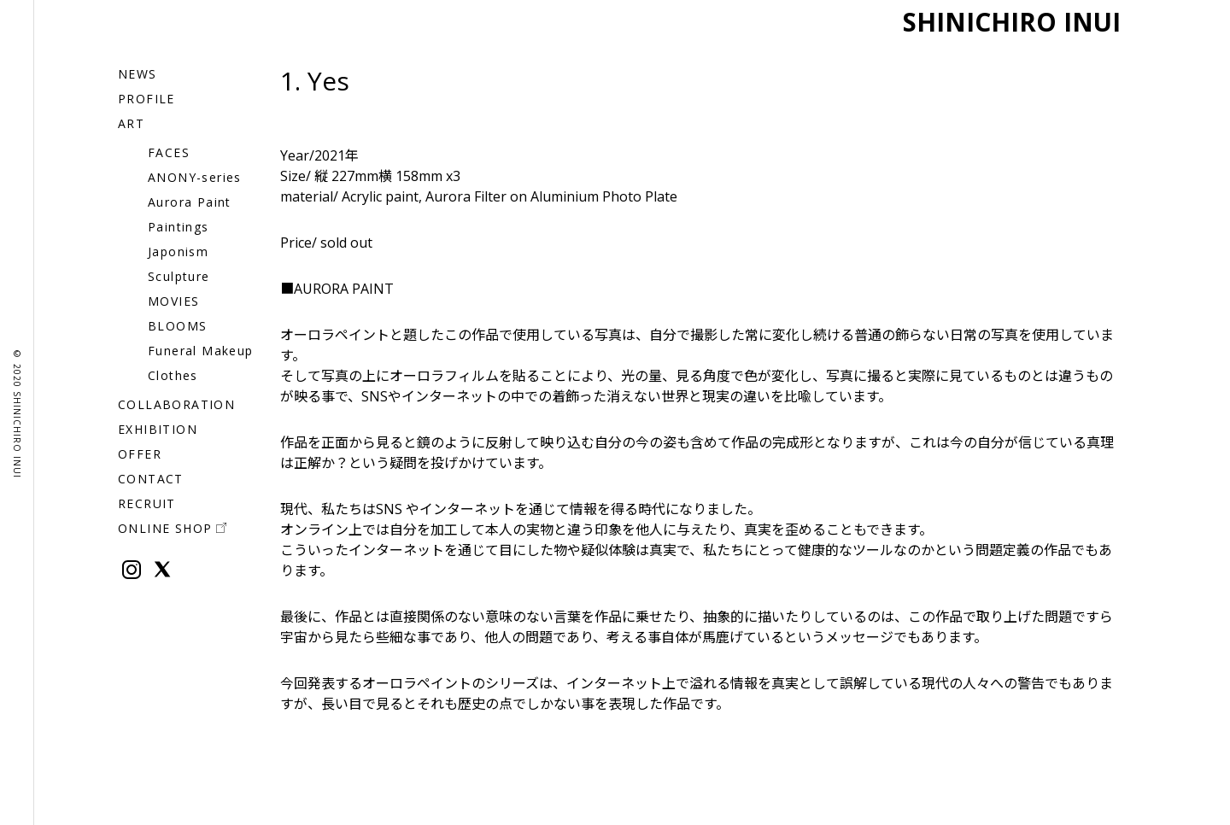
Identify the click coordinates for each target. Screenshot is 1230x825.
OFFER (139, 454)
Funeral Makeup (201, 350)
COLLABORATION (176, 404)
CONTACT (151, 479)
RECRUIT (147, 503)
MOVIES (173, 301)
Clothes (173, 375)
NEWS (137, 74)
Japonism (178, 251)
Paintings (178, 227)
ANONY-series (195, 177)
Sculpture (179, 276)
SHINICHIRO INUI (1002, 21)
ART (131, 123)
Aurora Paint (189, 202)
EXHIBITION (157, 429)
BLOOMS (177, 326)
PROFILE (146, 99)
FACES (169, 152)
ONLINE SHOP (172, 528)
